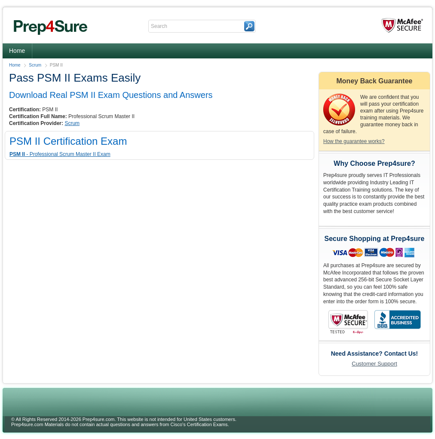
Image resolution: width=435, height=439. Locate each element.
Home (17, 50)
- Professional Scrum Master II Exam (59, 154)
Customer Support (374, 363)
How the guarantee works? (354, 141)
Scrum (35, 65)
